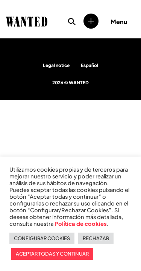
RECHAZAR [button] (96, 238)
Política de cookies (81, 223)
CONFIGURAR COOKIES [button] (42, 238)
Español (89, 65)
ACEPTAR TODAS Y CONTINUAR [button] (52, 254)
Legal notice (56, 65)
